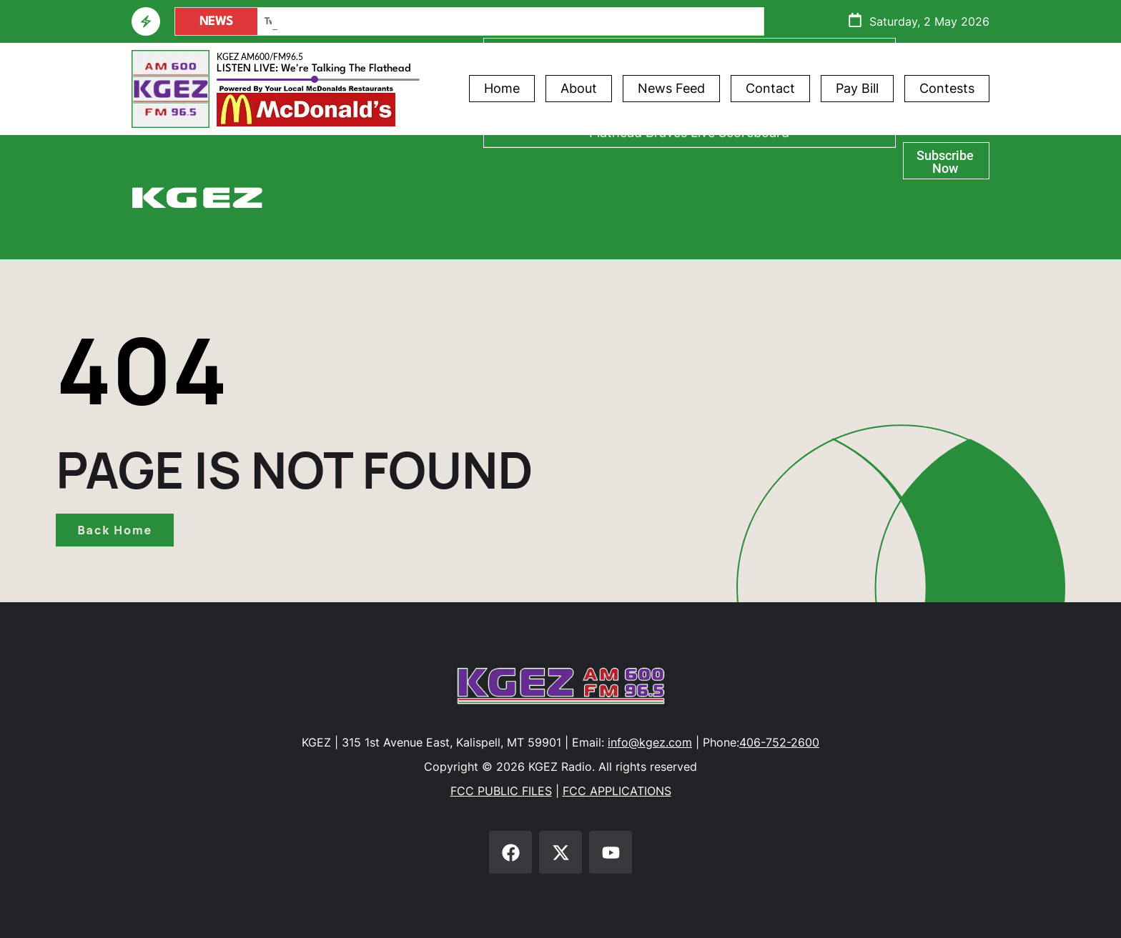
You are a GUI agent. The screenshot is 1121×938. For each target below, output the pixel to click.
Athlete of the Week (689, 155)
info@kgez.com (650, 742)
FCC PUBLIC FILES (501, 791)
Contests (946, 88)
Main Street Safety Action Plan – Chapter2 (356, 21)
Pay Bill (857, 88)
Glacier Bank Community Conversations (689, 195)
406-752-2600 (779, 742)
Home (502, 88)
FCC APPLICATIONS (617, 791)
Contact (770, 88)
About (578, 88)
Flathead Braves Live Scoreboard (689, 235)
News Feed (671, 88)
